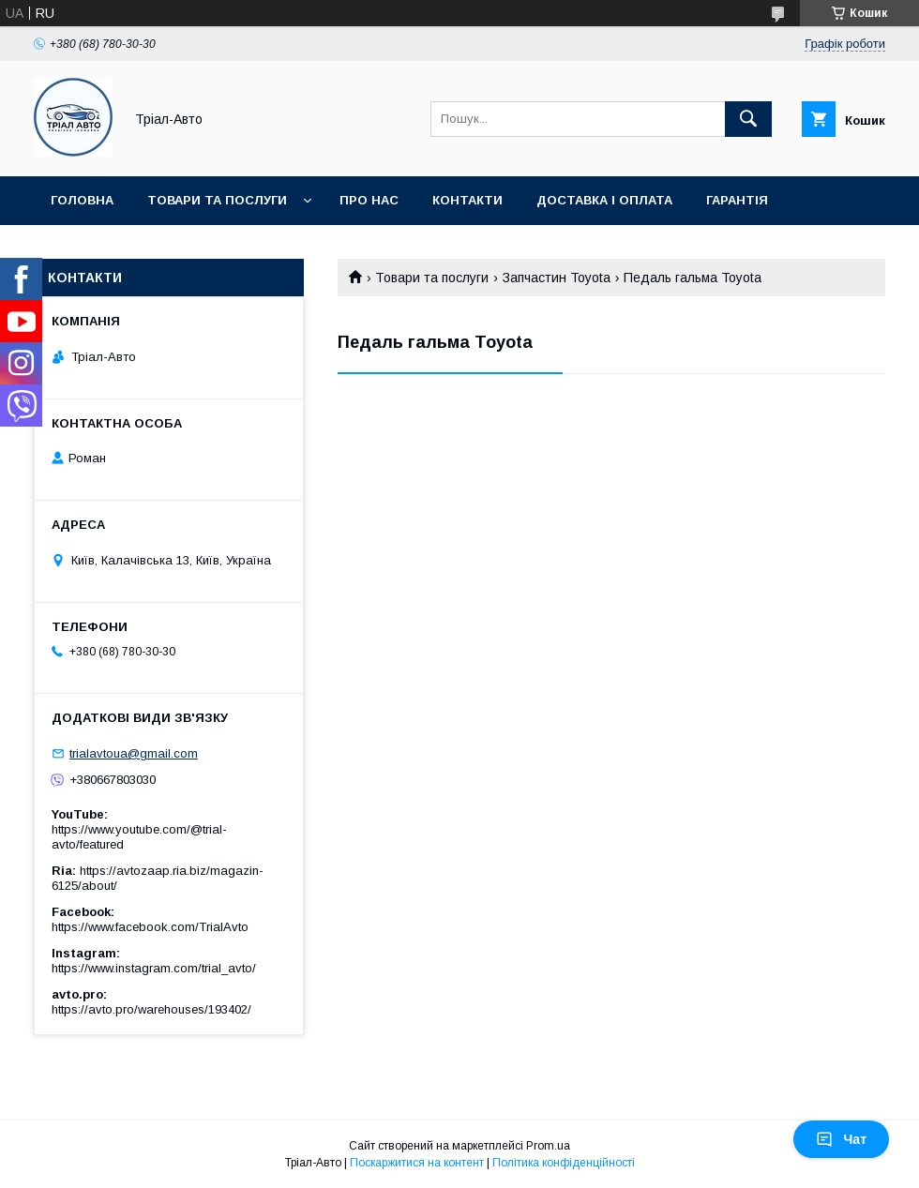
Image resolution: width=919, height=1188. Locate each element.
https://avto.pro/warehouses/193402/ (151, 1009)
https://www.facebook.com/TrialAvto (150, 927)
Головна (82, 200)
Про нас (369, 200)
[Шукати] (748, 119)
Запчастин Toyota (556, 277)
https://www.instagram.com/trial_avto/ (154, 968)
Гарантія (737, 200)
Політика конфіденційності (563, 1162)
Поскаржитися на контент (417, 1162)
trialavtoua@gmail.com (133, 753)
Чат (841, 1139)
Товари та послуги (217, 200)
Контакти (467, 200)
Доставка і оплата (604, 200)
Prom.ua (548, 1145)
